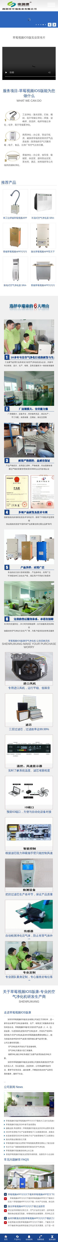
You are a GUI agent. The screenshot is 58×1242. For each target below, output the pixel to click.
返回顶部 (52, 1237)
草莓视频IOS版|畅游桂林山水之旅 (20, 1151)
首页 (6, 1237)
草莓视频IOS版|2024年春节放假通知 (21, 1124)
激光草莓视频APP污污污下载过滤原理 (26, 1206)
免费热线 (40, 1237)
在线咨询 (29, 1237)
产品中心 (17, 1237)
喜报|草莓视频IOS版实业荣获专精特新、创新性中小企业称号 (31, 1154)
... (6, 1082)
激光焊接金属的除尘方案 (16, 1139)
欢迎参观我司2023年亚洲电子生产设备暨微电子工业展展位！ (31, 1136)
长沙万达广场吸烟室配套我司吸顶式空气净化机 (25, 1147)
